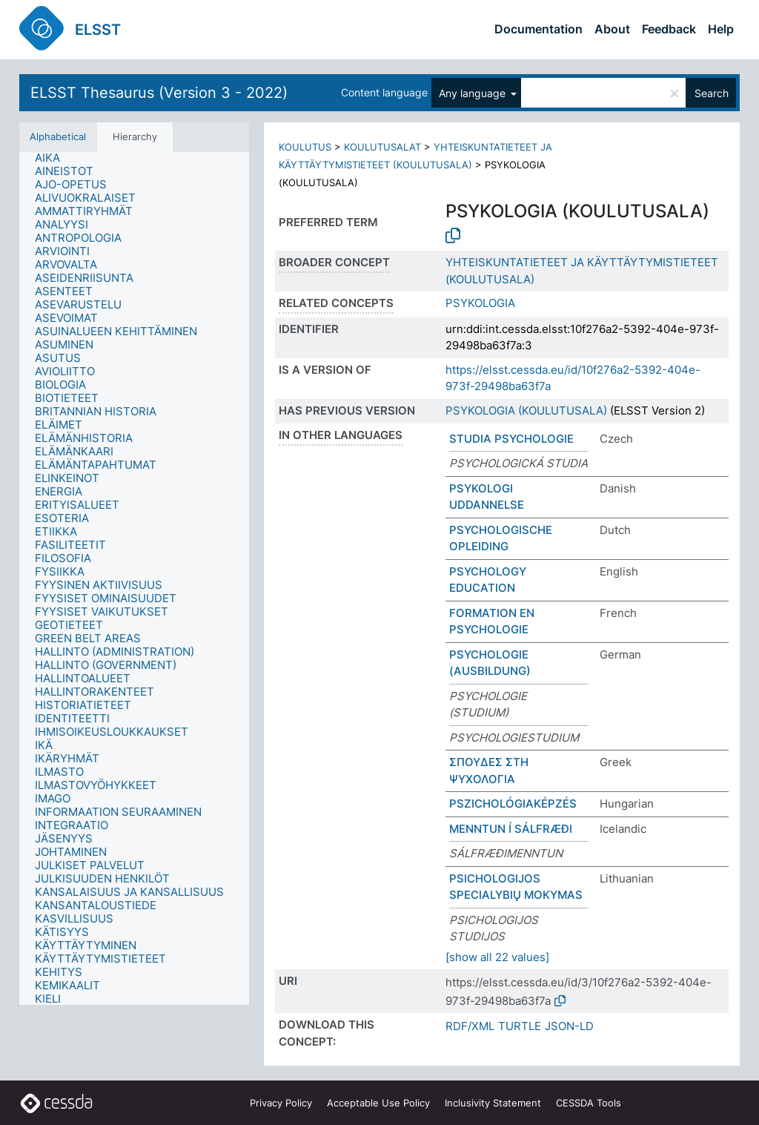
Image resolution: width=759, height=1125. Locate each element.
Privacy (281, 1103)
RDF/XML (469, 1026)
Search (712, 93)
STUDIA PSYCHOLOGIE (511, 439)
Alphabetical (58, 136)
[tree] (134, 578)
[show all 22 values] (497, 957)
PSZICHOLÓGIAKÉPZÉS (513, 803)
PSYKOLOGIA (480, 303)
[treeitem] (53, 158)
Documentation (538, 29)
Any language (473, 93)
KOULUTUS (305, 147)
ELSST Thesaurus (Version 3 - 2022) (159, 93)
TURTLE (519, 1026)
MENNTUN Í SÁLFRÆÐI (510, 829)
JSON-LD (569, 1026)
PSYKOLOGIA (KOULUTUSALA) (526, 410)
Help (721, 29)
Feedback (669, 29)
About (612, 29)
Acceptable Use (378, 1103)
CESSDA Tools (588, 1103)
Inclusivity (493, 1103)
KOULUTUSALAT (382, 147)
